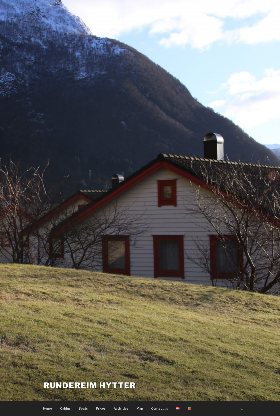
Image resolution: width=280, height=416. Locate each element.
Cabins (65, 408)
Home (47, 408)
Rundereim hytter (90, 385)
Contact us (159, 408)
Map (139, 408)
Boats (83, 408)
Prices (101, 408)
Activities (121, 408)
